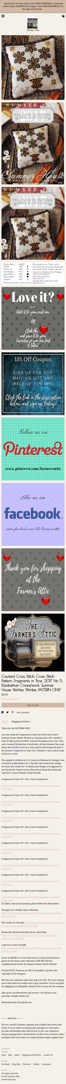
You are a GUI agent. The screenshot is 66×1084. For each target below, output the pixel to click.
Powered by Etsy (9, 1080)
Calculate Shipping (10, 699)
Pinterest (27, 1064)
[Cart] (63, 17)
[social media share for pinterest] (13, 712)
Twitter (36, 1064)
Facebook (6, 1064)
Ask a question (23, 712)
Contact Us (48, 1055)
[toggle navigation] (3, 16)
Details (5, 721)
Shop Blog (16, 1064)
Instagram (46, 1064)
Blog (10, 1055)
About (17, 1055)
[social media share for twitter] (7, 712)
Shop (4, 1055)
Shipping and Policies (32, 1055)
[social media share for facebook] (3, 712)
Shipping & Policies (21, 721)
